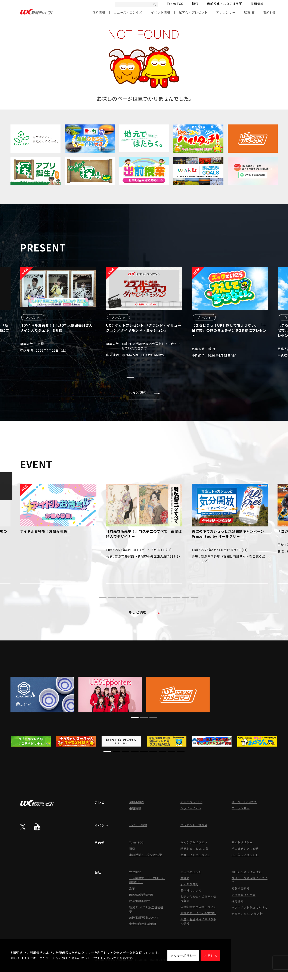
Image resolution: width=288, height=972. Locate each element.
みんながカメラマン (193, 842)
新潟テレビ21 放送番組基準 (146, 909)
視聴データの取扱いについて (249, 880)
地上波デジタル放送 (245, 848)
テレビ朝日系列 (190, 872)
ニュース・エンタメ (128, 12)
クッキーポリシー (183, 955)
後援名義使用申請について (198, 907)
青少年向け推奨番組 (142, 924)
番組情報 (98, 12)
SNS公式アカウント (245, 855)
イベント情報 (160, 12)
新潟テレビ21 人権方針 (247, 914)
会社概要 (135, 872)
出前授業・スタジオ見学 (224, 3)
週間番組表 (136, 802)
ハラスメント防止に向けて (249, 907)
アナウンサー (225, 12)
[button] (130, 377)
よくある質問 (189, 884)
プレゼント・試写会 (193, 825)
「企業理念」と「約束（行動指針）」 (147, 880)
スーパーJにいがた (244, 802)
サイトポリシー (242, 842)
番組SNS (269, 12)
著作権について (190, 890)
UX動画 (249, 12)
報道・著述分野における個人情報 (198, 921)
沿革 (132, 888)
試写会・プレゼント (193, 12)
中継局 (184, 878)
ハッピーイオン (190, 808)
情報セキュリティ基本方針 (198, 913)
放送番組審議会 (139, 901)
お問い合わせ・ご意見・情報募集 (198, 899)
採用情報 (257, 3)
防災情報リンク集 (244, 895)
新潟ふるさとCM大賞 (194, 848)
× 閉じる (210, 955)
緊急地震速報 (241, 888)
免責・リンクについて (195, 855)
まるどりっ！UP (191, 802)
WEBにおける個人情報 (247, 872)
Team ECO (175, 3)
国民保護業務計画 (141, 895)
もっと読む (144, 392)
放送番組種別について (144, 917)
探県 (195, 3)
